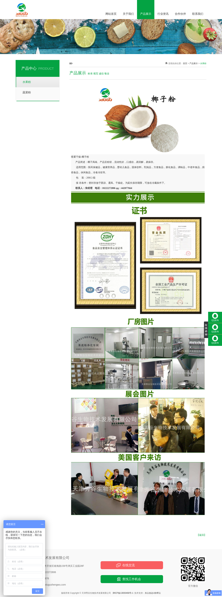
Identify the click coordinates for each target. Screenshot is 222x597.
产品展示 (145, 13)
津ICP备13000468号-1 (123, 593)
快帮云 (158, 593)
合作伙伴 (180, 13)
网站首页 (111, 13)
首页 (185, 63)
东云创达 (149, 593)
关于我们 (128, 13)
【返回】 (201, 535)
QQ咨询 (215, 317)
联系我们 (197, 13)
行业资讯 (163, 13)
